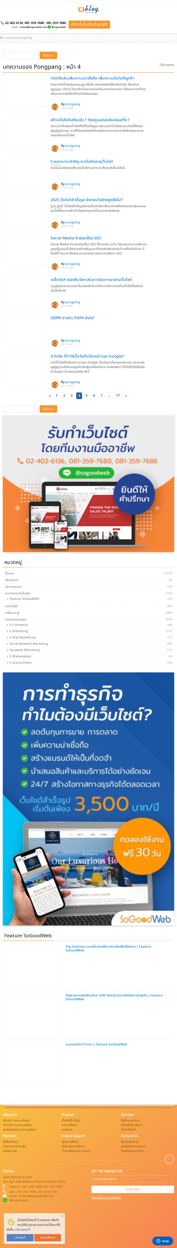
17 (118, 395)
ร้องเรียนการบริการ (132, 1151)
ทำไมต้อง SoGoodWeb (17, 1125)
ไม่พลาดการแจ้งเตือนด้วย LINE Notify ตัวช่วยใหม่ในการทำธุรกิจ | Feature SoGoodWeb (114, 997)
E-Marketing (20, 631)
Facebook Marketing (26, 650)
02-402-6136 (14, 23)
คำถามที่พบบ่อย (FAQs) (76, 1151)
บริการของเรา (13, 587)
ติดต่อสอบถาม (129, 1142)
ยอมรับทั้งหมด (47, 1238)
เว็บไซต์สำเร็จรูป (71, 1120)
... (109, 395)
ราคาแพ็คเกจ (69, 1125)
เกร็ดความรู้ (12, 613)
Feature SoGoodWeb (25, 599)
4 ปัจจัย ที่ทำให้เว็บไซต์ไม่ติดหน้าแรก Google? (87, 356)
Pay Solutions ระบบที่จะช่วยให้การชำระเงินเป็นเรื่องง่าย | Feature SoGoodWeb (108, 948)
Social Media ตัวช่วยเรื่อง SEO (76, 238)
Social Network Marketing (30, 644)
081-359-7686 (56, 23)
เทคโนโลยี (11, 606)
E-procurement (22, 662)
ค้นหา (48, 55)
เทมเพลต (67, 1130)
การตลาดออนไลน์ (16, 619)
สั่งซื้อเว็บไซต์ (10, 1142)
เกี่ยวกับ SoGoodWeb (16, 1120)
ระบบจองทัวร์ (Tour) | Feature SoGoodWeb (96, 1044)
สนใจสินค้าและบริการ (133, 1146)
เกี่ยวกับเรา (12, 580)
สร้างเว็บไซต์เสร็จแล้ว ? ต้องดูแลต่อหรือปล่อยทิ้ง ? (90, 120)
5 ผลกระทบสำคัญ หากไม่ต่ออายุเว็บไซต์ (82, 161)
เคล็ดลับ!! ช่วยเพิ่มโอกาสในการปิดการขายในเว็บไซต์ (91, 280)
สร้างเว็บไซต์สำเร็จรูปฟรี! (89, 24)
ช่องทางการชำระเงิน (14, 1146)
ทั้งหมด (9, 573)
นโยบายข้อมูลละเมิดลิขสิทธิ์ (106, 1198)
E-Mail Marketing (23, 637)
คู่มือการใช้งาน (70, 1142)
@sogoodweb (58, 27)
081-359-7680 (34, 23)
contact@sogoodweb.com (33, 27)
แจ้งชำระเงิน (10, 1151)
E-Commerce (20, 625)
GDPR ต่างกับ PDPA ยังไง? (73, 318)
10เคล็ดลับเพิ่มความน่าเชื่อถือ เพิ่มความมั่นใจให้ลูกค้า (93, 78)
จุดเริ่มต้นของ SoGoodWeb (19, 1130)
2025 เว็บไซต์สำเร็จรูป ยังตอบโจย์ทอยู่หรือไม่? (87, 200)
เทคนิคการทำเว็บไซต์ (17, 593)
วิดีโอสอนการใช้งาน (73, 1146)
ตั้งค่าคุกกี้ (20, 1238)
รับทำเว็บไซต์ (128, 1130)
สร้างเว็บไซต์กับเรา (132, 1125)
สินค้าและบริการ (130, 1120)
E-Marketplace (21, 656)
